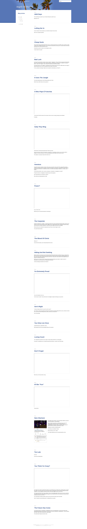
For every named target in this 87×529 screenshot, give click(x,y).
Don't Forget (39, 351)
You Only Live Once (41, 323)
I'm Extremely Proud (41, 271)
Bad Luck (37, 59)
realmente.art (26, 1)
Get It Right (38, 306)
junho (20, 24)
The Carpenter (39, 221)
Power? (37, 186)
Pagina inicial (20, 1)
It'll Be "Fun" (39, 384)
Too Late (37, 452)
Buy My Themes (42, 525)
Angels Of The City (42, 524)
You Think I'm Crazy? (42, 466)
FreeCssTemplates (51, 524)
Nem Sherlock (39, 418)
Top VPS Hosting (48, 525)
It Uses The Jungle (41, 78)
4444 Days (38, 14)
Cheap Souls (39, 42)
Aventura (37, 164)
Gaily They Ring (40, 127)
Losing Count (39, 337)
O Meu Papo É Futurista (43, 91)
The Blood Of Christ (41, 238)
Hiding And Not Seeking (43, 252)
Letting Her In (39, 28)
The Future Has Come (42, 508)
